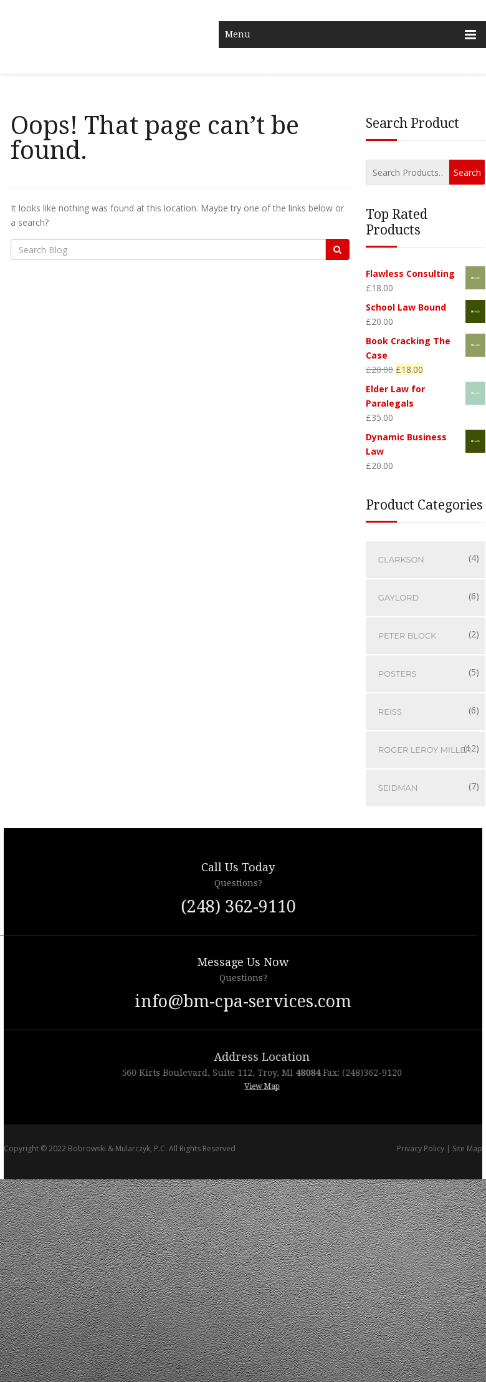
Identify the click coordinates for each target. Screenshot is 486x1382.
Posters (397, 674)
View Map (285, 1086)
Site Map (467, 1148)
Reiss (390, 712)
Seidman (398, 788)
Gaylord (398, 597)
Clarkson (401, 559)
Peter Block (407, 635)
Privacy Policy (420, 1148)
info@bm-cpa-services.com (243, 1001)
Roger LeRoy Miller (425, 750)
